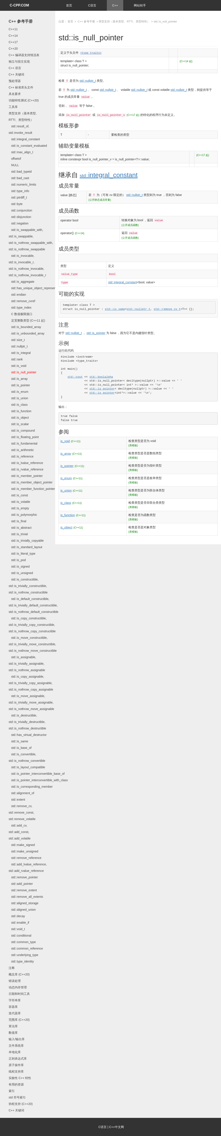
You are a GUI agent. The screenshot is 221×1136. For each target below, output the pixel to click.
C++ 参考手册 (21, 21)
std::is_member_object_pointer (30, 482)
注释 (12, 968)
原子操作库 (16, 1065)
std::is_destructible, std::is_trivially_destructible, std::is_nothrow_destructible (27, 722)
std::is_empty (19, 508)
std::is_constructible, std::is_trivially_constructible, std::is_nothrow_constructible (28, 586)
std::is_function (20, 411)
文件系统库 (16, 1045)
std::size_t (17, 340)
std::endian (17, 294)
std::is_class (18, 404)
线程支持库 (16, 1071)
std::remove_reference (25, 858)
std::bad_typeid (20, 171)
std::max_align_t (21, 152)
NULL (14, 165)
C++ (115, 5)
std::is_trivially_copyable (26, 540)
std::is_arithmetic (21, 450)
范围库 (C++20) (19, 1019)
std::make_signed (22, 845)
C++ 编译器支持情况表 (24, 55)
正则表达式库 (18, 1058)
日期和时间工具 (19, 994)
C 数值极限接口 (20, 314)
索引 (12, 1091)
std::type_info (19, 191)
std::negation (18, 223)
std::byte (16, 204)
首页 (69, 5)
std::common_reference (26, 948)
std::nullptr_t (18, 346)
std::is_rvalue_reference (26, 469)
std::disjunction (20, 217)
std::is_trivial (18, 534)
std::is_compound (22, 430)
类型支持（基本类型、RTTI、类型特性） (124, 21)
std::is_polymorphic (23, 514)
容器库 (13, 1006)
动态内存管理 (18, 987)
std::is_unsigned (21, 573)
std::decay (17, 916)
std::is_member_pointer (26, 476)
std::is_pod (17, 560)
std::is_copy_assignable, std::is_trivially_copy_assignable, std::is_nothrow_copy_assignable (31, 683)
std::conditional (20, 935)
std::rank (16, 359)
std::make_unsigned (23, 851)
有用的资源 (16, 1084)
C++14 (13, 35)
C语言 (92, 5)
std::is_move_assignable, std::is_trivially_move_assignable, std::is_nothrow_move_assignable (31, 702)
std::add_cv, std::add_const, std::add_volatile (19, 832)
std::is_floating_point (24, 437)
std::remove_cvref (22, 301)
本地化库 (15, 1052)
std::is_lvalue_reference (26, 463)
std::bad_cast (19, 178)
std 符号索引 (17, 1097)
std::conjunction (20, 210)
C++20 (13, 48)
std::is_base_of (20, 747)
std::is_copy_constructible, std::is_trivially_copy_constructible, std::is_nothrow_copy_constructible (32, 625)
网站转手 (140, 5)
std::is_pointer (19, 385)
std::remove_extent (23, 890)
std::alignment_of (21, 793)
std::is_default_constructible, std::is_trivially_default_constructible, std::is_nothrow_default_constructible (33, 605)
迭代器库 (15, 1013)
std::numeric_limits (22, 184)
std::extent (17, 799)
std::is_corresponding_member (31, 786)
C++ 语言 (15, 68)
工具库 (13, 107)
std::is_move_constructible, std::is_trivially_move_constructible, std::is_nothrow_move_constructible (33, 644)
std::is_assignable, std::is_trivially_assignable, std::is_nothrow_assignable (27, 663)
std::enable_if (19, 922)
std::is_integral (20, 353)
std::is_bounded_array (25, 327)
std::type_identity (21, 961)
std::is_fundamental (23, 443)
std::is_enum (18, 391)
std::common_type (22, 942)
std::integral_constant (24, 139)
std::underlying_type (23, 955)
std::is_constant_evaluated (28, 145)
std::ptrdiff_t (18, 197)
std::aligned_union (22, 909)
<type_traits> (90, 53)
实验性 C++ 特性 (20, 1078)
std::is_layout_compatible (27, 767)
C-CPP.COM (19, 5)
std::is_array (18, 378)
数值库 (13, 1032)
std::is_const (18, 495)
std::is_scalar (19, 424)
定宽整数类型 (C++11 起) (27, 320)
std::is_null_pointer (22, 372)
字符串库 (15, 1000)
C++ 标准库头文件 (21, 87)
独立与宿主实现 (19, 61)
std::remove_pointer (23, 877)
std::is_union (18, 398)
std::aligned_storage (23, 903)
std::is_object (19, 417)
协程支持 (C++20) (21, 1104)
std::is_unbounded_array (26, 333)
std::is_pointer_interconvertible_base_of (37, 773)
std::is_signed (19, 566)
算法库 (13, 1026)
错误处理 (15, 981)
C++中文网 (116, 1127)
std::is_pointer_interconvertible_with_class (38, 780)
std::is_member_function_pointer (32, 489)
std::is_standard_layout (25, 547)
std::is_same (18, 741)
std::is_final (17, 521)
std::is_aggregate (21, 281)
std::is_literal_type (22, 553)
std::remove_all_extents (26, 896)
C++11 (13, 29)
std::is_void (17, 366)
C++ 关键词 (16, 74)
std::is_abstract (20, 527)
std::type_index (20, 307)
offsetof (15, 158)
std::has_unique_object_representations (37, 288)
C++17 (13, 42)
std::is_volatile (19, 501)
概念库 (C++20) (19, 974)
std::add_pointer (21, 883)
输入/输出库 (17, 1039)
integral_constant (108, 174)
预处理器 (15, 81)
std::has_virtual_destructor (28, 735)
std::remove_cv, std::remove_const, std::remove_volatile (22, 812)
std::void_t (17, 929)
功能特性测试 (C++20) (24, 100)
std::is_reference (21, 456)
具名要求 (15, 94)
